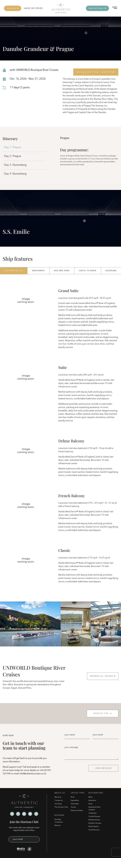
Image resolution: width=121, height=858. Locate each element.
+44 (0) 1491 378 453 (33, 8)
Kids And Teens (62, 271)
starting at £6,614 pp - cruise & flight (96, 72)
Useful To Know (87, 271)
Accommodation (14, 271)
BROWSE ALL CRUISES (102, 676)
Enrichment (38, 271)
